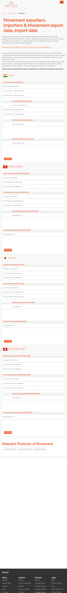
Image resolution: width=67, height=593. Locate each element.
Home (3, 13)
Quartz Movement (25, 449)
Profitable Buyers (40, 583)
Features (37, 580)
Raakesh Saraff (6, 583)
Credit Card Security (57, 589)
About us (5, 580)
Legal (53, 580)
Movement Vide (40, 449)
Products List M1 (12, 13)
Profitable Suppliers (40, 586)
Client (4, 589)
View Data (7, 159)
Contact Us (5, 586)
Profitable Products (40, 589)
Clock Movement (10, 449)
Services (21, 580)
